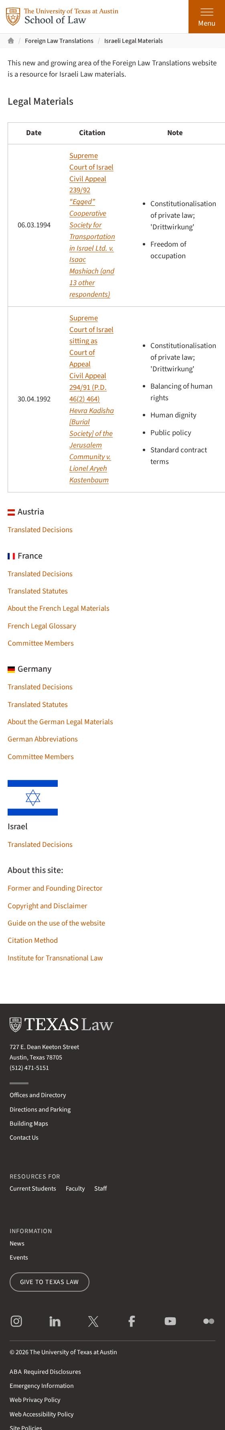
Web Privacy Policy (35, 1399)
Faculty (75, 1188)
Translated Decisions (40, 530)
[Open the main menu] (207, 16)
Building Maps (29, 1123)
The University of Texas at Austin (73, 1352)
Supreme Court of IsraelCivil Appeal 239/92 (92, 225)
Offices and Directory (38, 1095)
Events (19, 1257)
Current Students (33, 1188)
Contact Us (24, 1137)
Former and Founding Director (55, 888)
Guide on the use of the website (56, 923)
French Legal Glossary (42, 626)
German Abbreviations (43, 739)
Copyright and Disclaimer (47, 906)
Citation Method (33, 940)
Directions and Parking (40, 1109)
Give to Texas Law (49, 1281)
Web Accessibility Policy (42, 1414)
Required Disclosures (45, 1371)
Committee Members (41, 643)
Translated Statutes (38, 591)
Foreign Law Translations (59, 40)
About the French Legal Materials (58, 608)
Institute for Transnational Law (55, 958)
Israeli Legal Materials (133, 40)
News (17, 1243)
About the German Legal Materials (60, 722)
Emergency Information (42, 1385)
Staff (100, 1188)
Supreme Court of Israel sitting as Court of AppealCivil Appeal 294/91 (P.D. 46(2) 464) (91, 399)
